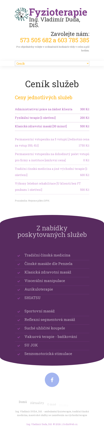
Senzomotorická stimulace (48, 356)
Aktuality (37, 405)
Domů (23, 404)
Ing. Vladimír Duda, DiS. (39, 425)
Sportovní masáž (39, 313)
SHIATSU (32, 300)
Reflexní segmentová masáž (49, 322)
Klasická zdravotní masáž (47, 274)
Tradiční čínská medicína (47, 257)
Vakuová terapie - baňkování (50, 339)
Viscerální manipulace (44, 283)
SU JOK (31, 347)
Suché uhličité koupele (44, 330)
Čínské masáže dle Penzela (48, 266)
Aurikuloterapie (38, 291)
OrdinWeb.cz (70, 425)
